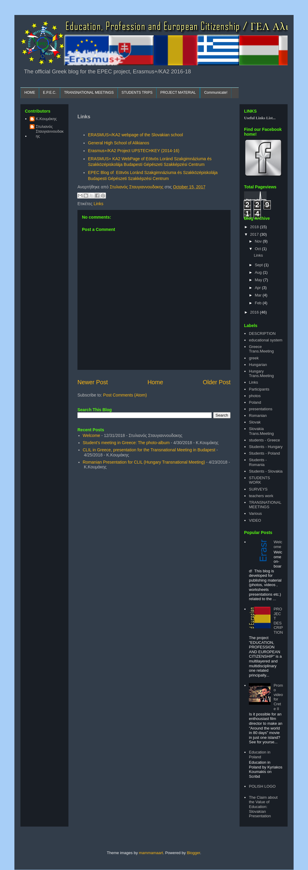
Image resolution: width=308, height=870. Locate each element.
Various (255, 513)
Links (99, 203)
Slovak (255, 422)
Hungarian (258, 364)
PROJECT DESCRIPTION (278, 621)
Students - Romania (258, 462)
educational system (265, 340)
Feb (259, 303)
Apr (258, 287)
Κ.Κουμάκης (46, 118)
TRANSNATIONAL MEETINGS (88, 92)
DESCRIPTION (262, 333)
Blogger (193, 853)
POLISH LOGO (262, 786)
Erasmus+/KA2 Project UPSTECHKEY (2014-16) (133, 150)
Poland (255, 402)
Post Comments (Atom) (125, 395)
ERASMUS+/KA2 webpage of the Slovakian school (135, 134)
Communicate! (215, 92)
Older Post (217, 382)
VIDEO (255, 520)
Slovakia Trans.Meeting (261, 431)
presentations (260, 409)
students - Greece (264, 440)
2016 (255, 312)
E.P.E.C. (49, 92)
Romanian (258, 415)
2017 (255, 234)
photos (255, 396)
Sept (259, 265)
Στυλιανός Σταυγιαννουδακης (50, 131)
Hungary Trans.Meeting (261, 373)
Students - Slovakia (265, 471)
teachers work (261, 496)
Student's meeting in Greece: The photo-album (126, 442)
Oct (258, 248)
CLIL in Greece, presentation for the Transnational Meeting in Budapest (149, 449)
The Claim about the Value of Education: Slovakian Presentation (263, 806)
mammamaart (151, 853)
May (259, 280)
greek (254, 358)
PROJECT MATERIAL (178, 92)
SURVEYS (258, 489)
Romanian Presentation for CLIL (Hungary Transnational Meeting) (144, 462)
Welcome (91, 435)
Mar (259, 295)
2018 (255, 227)
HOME (29, 92)
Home (155, 382)
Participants (259, 389)
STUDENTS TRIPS (137, 92)
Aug (259, 272)
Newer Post (92, 382)
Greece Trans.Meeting (261, 349)
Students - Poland (264, 453)
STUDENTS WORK (259, 480)
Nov (259, 241)
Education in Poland (259, 754)
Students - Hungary (265, 446)
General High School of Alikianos (118, 142)
